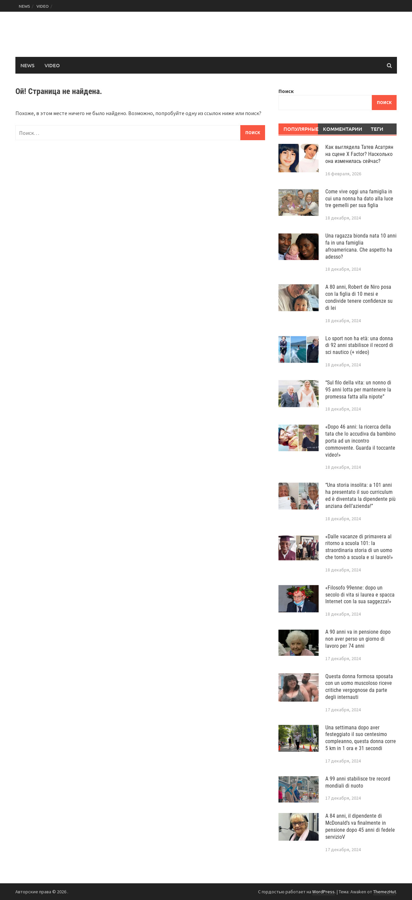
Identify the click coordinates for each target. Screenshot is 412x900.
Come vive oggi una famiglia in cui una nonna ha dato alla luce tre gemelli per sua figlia (359, 198)
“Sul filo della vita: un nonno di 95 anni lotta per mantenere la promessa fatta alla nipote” (358, 389)
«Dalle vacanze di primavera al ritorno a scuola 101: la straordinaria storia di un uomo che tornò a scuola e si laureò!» (359, 546)
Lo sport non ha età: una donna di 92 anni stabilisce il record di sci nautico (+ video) (359, 345)
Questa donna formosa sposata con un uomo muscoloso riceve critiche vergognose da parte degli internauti (359, 686)
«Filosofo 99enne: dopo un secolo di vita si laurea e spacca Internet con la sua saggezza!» (360, 594)
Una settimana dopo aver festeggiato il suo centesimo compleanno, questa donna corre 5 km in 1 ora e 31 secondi (360, 737)
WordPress (323, 892)
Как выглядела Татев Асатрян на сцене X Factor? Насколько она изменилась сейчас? (359, 154)
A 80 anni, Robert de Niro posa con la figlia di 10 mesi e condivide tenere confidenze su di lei (359, 297)
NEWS (24, 6)
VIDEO (42, 6)
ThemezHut (384, 892)
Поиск (286, 91)
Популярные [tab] (300, 128)
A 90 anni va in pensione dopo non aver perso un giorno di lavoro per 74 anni (358, 639)
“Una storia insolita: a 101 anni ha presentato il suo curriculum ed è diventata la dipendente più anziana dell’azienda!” (360, 495)
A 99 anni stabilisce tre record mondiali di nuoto (357, 782)
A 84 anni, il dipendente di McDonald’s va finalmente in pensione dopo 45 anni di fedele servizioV (360, 826)
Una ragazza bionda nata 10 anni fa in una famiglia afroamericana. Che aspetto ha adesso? (361, 246)
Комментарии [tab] (340, 128)
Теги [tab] (377, 128)
